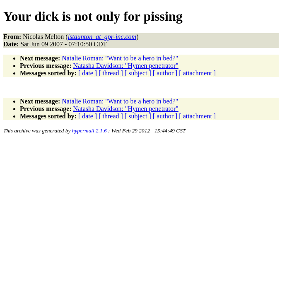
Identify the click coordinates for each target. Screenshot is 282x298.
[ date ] (87, 73)
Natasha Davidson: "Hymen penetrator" (125, 65)
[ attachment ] (197, 73)
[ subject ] (138, 73)
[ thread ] (111, 73)
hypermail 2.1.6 (89, 130)
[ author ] (165, 73)
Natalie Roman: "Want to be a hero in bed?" (120, 58)
